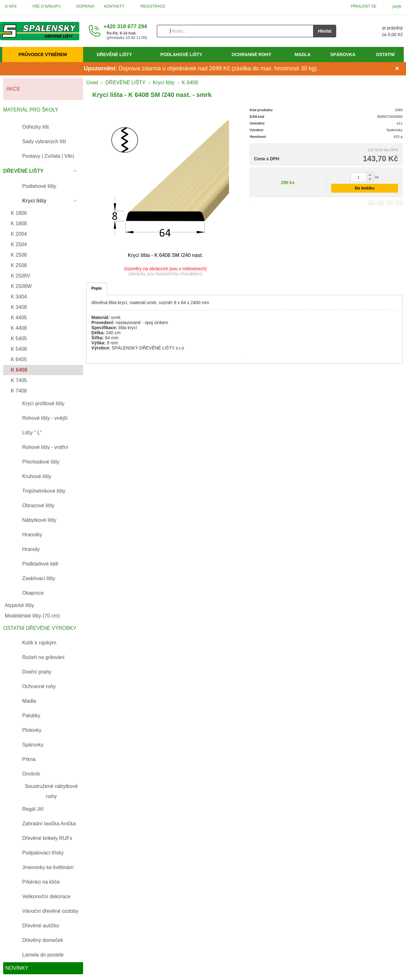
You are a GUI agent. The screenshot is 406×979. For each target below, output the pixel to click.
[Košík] (376, 31)
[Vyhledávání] (235, 31)
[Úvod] (39, 31)
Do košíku (364, 188)
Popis (96, 288)
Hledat (324, 31)
